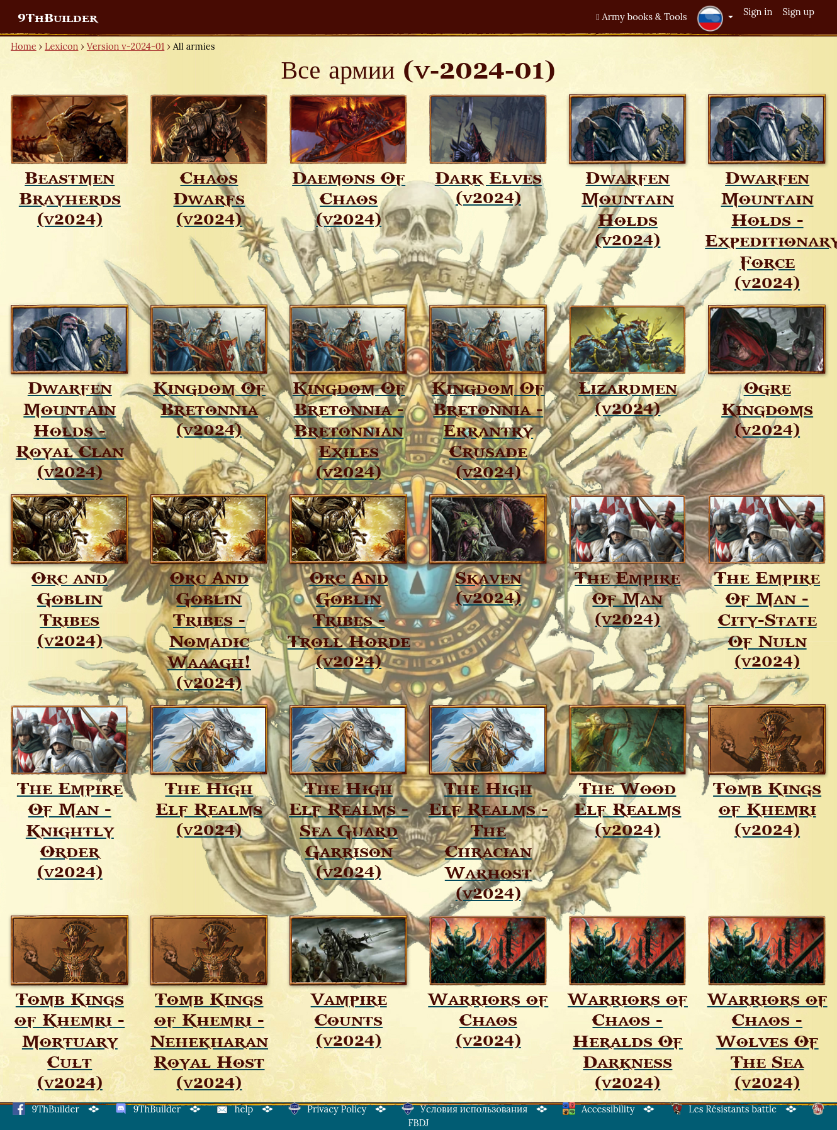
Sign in (757, 12)
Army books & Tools (641, 17)
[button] (715, 18)
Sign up (798, 12)
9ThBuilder (58, 18)
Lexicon (61, 46)
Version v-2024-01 (125, 46)
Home (24, 46)
